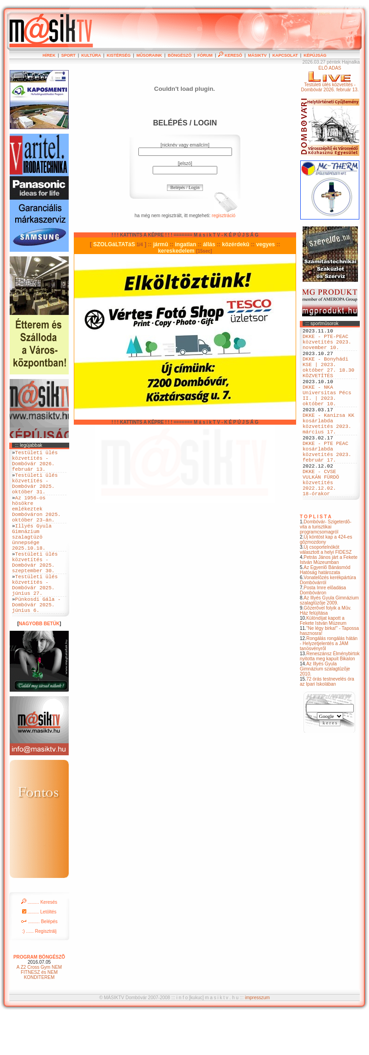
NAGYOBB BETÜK (39, 663)
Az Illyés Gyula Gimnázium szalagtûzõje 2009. (329, 642)
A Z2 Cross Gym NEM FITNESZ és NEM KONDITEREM (39, 1012)
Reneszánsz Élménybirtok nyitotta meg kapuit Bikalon (330, 698)
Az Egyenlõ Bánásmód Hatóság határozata (325, 611)
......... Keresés (39, 942)
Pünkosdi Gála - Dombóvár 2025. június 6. (36, 643)
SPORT (68, 55)
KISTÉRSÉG (119, 55)
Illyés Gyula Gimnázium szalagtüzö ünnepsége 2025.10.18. (32, 558)
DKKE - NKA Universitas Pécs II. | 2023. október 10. (327, 412)
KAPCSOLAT (285, 55)
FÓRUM (205, 55)
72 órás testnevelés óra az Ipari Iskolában (327, 723)
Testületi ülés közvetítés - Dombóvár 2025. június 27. (35, 618)
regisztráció (223, 215)
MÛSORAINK (149, 55)
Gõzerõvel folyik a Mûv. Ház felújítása (325, 652)
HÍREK (48, 55)
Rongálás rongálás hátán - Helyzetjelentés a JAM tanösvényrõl (328, 685)
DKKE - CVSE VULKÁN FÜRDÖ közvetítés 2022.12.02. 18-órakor (321, 521)
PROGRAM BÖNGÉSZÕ (39, 997)
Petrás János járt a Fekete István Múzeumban (328, 601)
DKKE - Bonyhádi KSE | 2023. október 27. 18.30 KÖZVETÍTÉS (328, 377)
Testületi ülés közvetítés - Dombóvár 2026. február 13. (35, 464)
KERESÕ (230, 55)
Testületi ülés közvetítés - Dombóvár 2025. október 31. (35, 492)
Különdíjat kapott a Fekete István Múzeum (323, 662)
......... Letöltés (39, 951)
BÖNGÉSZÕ (180, 55)
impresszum (257, 1037)
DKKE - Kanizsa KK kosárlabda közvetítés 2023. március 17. (328, 447)
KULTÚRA (91, 55)
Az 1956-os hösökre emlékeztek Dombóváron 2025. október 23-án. (36, 523)
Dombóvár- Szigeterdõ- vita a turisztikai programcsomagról (325, 568)
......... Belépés (39, 961)
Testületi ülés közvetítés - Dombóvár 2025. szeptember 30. (35, 590)
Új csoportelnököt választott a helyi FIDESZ (325, 591)
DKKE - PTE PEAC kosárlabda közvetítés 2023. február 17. (327, 482)
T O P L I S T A (315, 558)
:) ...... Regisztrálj (39, 971)
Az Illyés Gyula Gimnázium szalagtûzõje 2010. (325, 710)
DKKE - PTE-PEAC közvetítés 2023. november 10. (327, 345)
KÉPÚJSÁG (315, 55)
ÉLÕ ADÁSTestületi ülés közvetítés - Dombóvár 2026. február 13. (329, 78)
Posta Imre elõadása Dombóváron (323, 632)
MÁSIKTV (257, 55)
